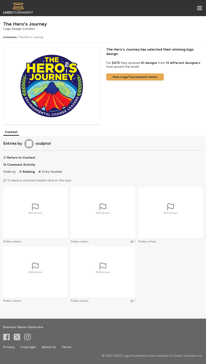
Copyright (28, 347)
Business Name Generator (23, 327)
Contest (11, 132)
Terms (66, 347)
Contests (10, 37)
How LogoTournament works (135, 77)
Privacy (9, 347)
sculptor (43, 143)
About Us (49, 347)
